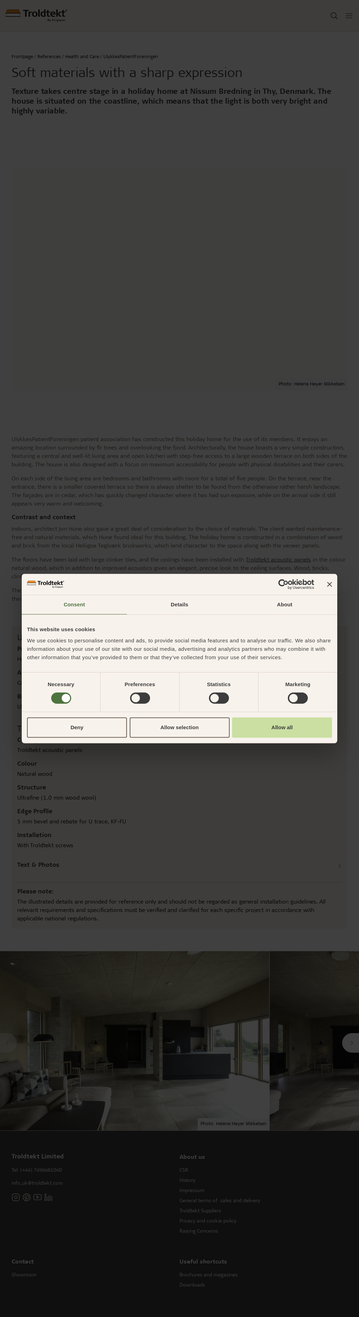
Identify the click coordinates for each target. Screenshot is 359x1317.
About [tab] (284, 604)
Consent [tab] (74, 604)
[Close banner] (329, 584)
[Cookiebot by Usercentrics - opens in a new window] (283, 584)
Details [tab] (179, 604)
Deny (76, 727)
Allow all (282, 727)
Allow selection (179, 727)
